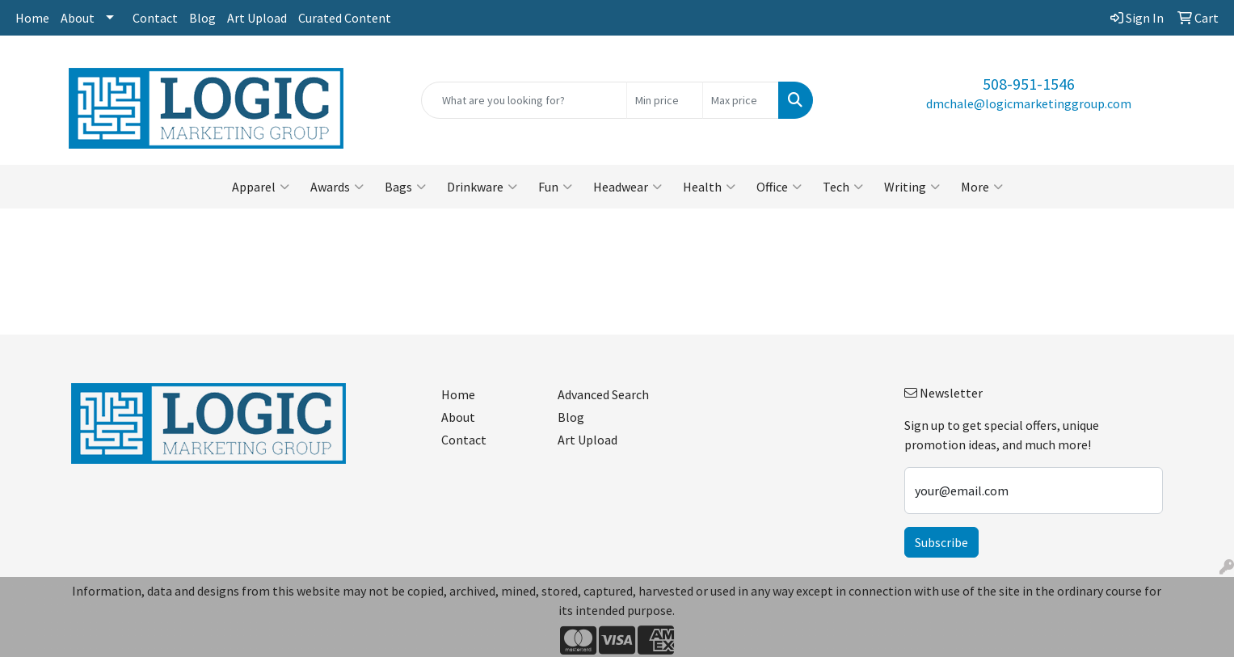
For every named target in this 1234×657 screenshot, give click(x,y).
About (78, 18)
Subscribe (941, 542)
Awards (337, 186)
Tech (843, 186)
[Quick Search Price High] (740, 100)
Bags (405, 186)
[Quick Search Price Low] (664, 100)
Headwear (627, 186)
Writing (912, 186)
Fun (555, 186)
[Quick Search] (524, 100)
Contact (155, 18)
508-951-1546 (1029, 84)
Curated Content (344, 18)
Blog (202, 18)
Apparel (260, 186)
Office (779, 186)
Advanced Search (603, 394)
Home (32, 18)
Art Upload (257, 18)
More (982, 186)
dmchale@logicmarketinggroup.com (1028, 103)
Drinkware (482, 186)
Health (709, 186)
